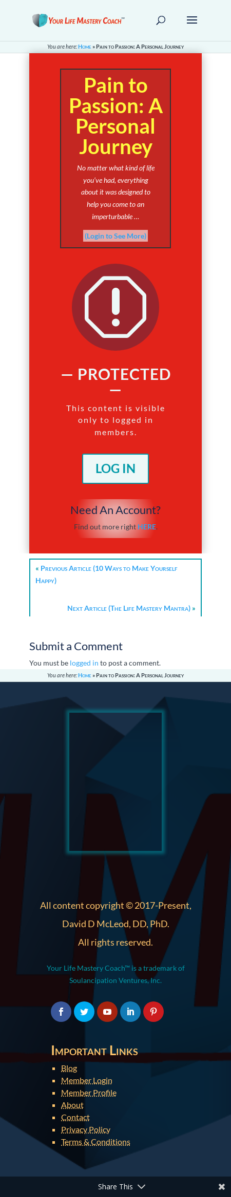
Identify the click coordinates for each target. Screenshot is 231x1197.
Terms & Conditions (95, 1141)
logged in (84, 662)
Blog (69, 1068)
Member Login (86, 1080)
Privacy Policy (85, 1129)
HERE (147, 526)
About (72, 1104)
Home (84, 46)
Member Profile (89, 1092)
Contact (75, 1117)
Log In (115, 468)
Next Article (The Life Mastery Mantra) (128, 608)
